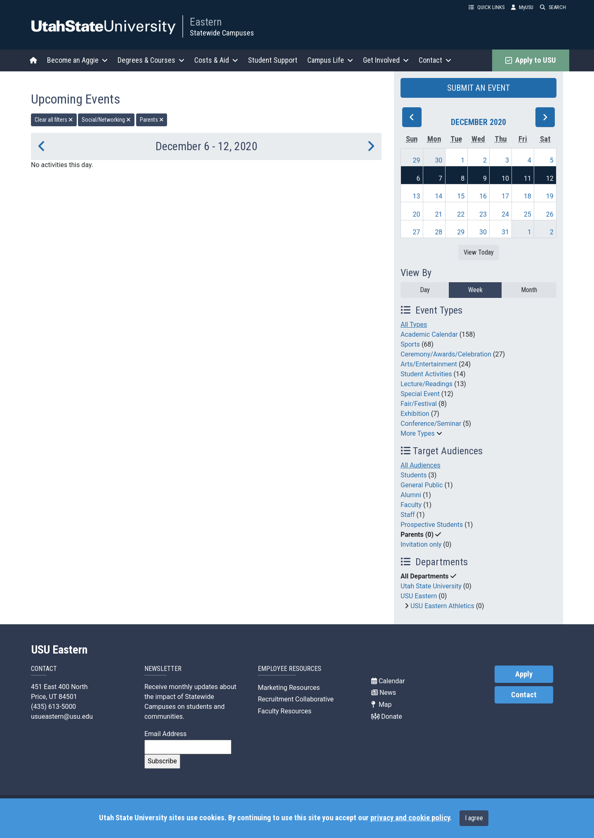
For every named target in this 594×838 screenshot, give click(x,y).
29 (416, 160)
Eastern (206, 22)
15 (460, 196)
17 (505, 196)
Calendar (388, 681)
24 (505, 214)
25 (527, 214)
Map (381, 704)
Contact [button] (435, 60)
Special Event (420, 394)
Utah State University (431, 586)
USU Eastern (419, 596)
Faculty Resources (284, 711)
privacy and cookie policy (410, 817)
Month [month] (529, 290)
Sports (410, 344)
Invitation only (421, 544)
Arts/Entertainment (429, 364)
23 (483, 214)
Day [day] (425, 290)
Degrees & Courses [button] (151, 60)
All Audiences (421, 465)
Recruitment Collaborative (296, 699)
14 (438, 196)
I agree (474, 818)
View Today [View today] (479, 252)
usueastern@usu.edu (62, 716)
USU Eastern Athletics (442, 606)
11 (527, 178)
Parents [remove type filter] (152, 119)
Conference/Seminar (431, 423)
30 (438, 160)
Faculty (411, 505)
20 (416, 214)
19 (550, 196)
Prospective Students (432, 525)
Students (414, 475)
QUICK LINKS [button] (486, 7)
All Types (414, 324)
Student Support (272, 60)
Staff (408, 515)
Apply (524, 674)
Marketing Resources (289, 688)
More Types (418, 433)
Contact (524, 694)
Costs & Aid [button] (216, 60)
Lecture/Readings (427, 384)
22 (460, 214)
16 (483, 196)
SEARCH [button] (553, 7)
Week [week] (475, 290)
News (383, 692)
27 (416, 232)
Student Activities (426, 374)
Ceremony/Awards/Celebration (446, 354)
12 (550, 178)
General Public (422, 485)
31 (505, 232)
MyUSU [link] (522, 7)
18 (527, 196)
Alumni (411, 495)
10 (505, 178)
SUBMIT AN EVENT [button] (478, 88)
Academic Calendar (429, 334)
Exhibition (415, 414)
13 (416, 196)
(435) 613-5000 (53, 707)
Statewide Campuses (222, 32)
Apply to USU (530, 60)
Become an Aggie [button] (77, 60)
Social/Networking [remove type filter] (106, 119)
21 (438, 214)
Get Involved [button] (386, 60)
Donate (386, 716)
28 (438, 232)
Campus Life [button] (330, 60)
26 (550, 214)
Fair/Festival (419, 404)
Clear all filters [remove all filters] (54, 119)
